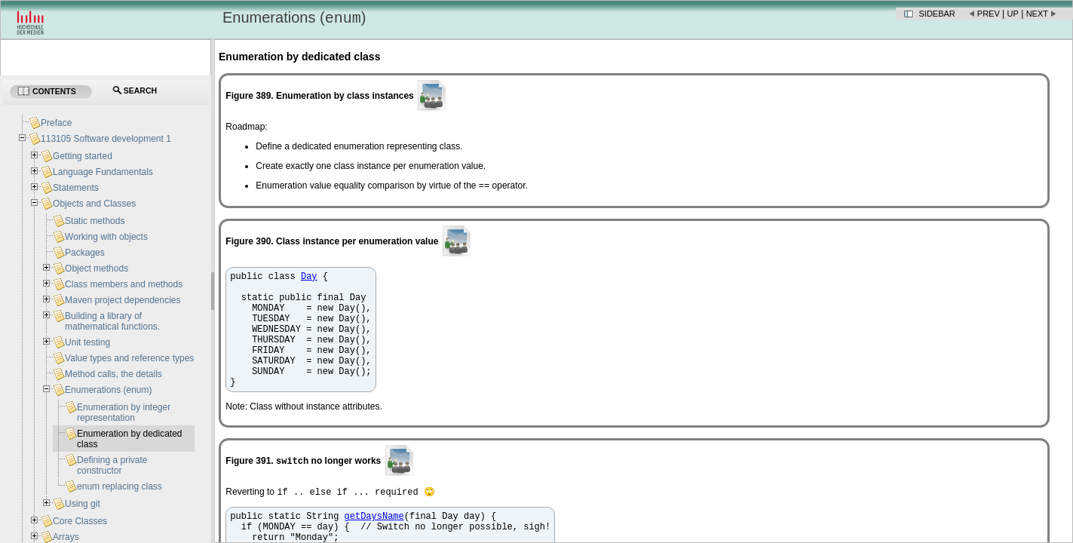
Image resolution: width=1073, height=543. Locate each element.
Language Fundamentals (103, 172)
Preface (56, 123)
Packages (85, 252)
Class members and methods (123, 284)
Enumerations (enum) (108, 390)
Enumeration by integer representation (123, 412)
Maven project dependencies (122, 300)
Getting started (82, 156)
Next (1037, 13)
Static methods (94, 221)
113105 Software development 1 (106, 138)
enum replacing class (119, 486)
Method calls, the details (113, 374)
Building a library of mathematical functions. (112, 321)
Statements (76, 188)
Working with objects (106, 237)
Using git (82, 504)
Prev (988, 13)
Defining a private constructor (112, 465)
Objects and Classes (94, 203)
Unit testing (87, 342)
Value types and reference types (129, 358)
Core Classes (80, 521)
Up (1013, 13)
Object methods (96, 268)
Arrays (66, 537)
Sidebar (937, 13)
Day (309, 279)
